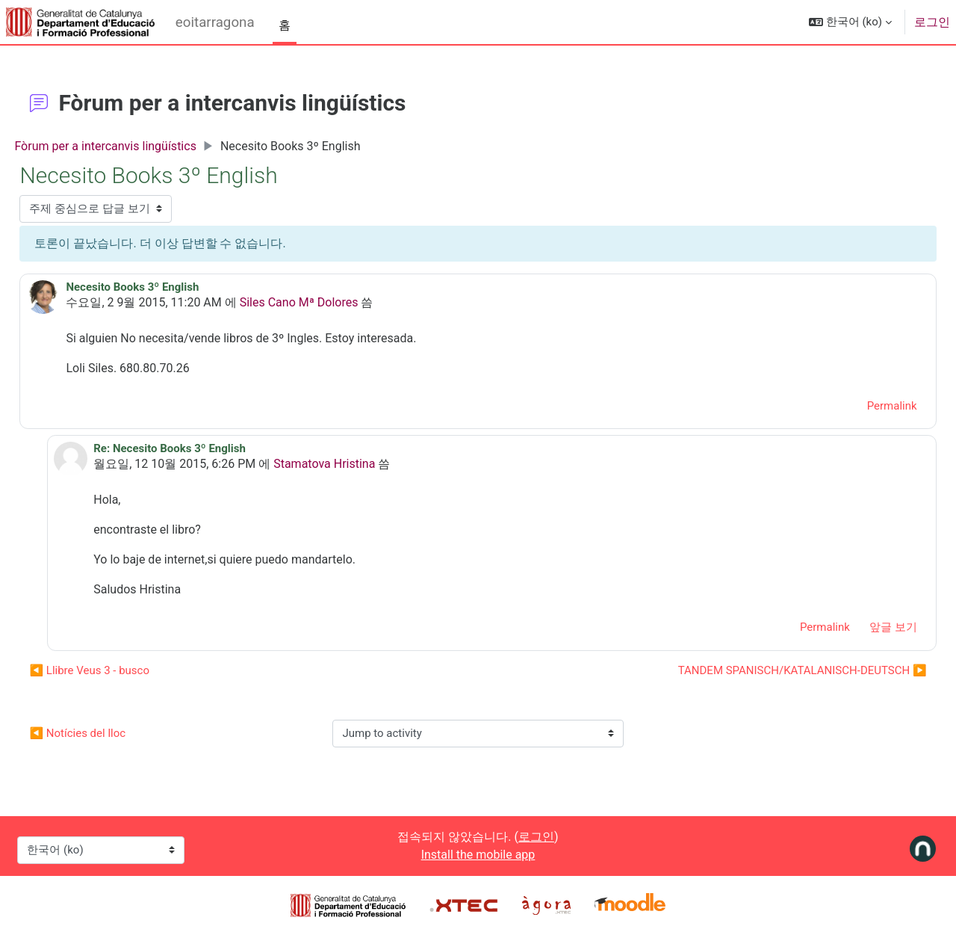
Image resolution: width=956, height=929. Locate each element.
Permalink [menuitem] (859, 406)
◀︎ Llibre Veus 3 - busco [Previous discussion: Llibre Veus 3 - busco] (123, 670)
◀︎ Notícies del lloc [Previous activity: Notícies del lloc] (111, 733)
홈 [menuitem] (285, 25)
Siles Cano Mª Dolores (332, 302)
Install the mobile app (478, 855)
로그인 (932, 22)
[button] (850, 22)
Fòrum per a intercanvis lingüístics (138, 146)
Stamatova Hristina (355, 464)
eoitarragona (215, 22)
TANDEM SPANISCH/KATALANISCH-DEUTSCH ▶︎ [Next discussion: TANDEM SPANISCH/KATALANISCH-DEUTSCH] (769, 670)
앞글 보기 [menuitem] (860, 627)
